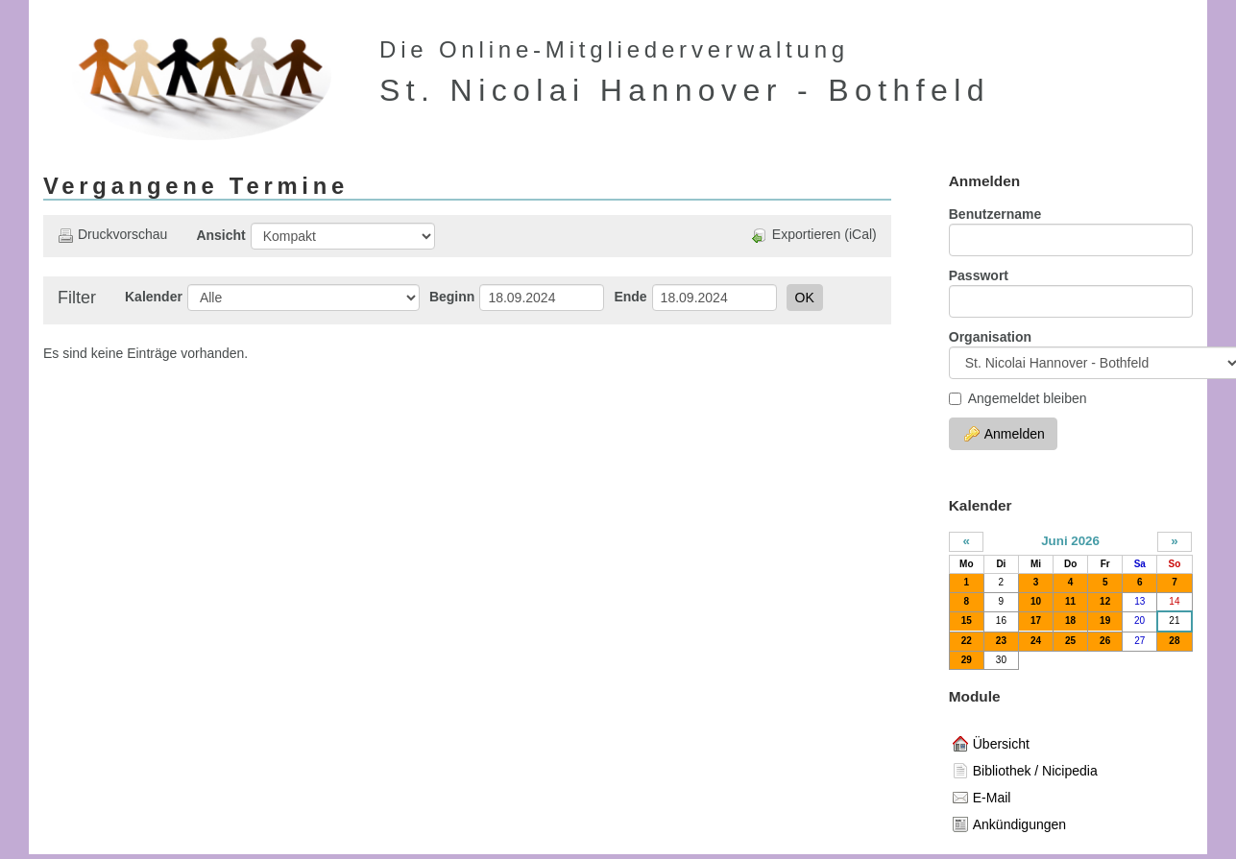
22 (966, 640)
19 (1105, 620)
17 (1035, 620)
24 (1035, 640)
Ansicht (220, 235)
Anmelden (1004, 433)
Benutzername (995, 214)
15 (966, 620)
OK (804, 297)
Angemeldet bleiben (1018, 398)
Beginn (451, 296)
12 (1105, 601)
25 (1070, 640)
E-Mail (982, 797)
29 (966, 660)
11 (1070, 601)
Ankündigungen (1009, 824)
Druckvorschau (112, 235)
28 (1174, 640)
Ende (630, 296)
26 (1105, 640)
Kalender (153, 296)
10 (1035, 601)
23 (1001, 640)
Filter (77, 297)
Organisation (990, 337)
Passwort (978, 275)
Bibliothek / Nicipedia (1025, 770)
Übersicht (991, 744)
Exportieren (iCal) (814, 235)
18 (1070, 620)
